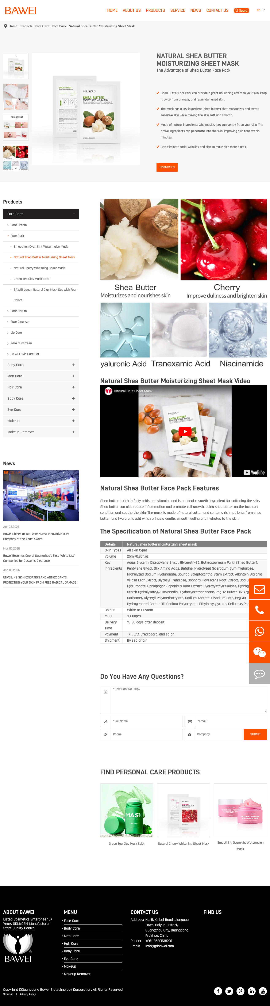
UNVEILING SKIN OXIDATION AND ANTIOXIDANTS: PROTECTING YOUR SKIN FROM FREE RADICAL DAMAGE (39, 580)
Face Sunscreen (21, 343)
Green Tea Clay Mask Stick (31, 279)
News (195, 10)
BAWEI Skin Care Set (25, 354)
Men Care (14, 376)
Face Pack (58, 26)
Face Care (42, 26)
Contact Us (217, 10)
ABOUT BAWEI (18, 912)
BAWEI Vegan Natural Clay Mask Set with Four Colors (45, 295)
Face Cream (19, 225)
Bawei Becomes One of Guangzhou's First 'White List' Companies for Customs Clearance (39, 558)
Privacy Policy (28, 994)
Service (177, 10)
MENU (70, 912)
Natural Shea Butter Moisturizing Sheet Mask (102, 26)
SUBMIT (255, 734)
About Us (132, 10)
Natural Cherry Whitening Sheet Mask (39, 268)
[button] (16, 55)
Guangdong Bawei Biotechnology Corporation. (57, 989)
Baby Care (15, 398)
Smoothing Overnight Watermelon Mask (41, 246)
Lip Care (16, 332)
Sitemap (8, 994)
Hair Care (14, 387)
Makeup (13, 420)
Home (112, 10)
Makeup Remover (20, 432)
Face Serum (19, 311)
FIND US (213, 912)
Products (155, 10)
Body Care (15, 364)
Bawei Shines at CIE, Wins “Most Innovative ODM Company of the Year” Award (36, 536)
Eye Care (14, 409)
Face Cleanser (20, 322)
